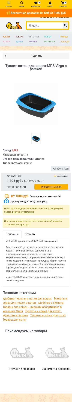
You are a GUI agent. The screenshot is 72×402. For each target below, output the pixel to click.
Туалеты (23, 56)
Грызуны (34, 37)
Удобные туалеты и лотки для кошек (27, 298)
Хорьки (33, 42)
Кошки (6, 37)
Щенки (19, 42)
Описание (12, 234)
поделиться (61, 168)
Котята (6, 42)
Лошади (65, 42)
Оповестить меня (51, 186)
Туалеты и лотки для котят (48, 315)
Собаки (20, 37)
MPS (15, 150)
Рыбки (47, 37)
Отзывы (30, 234)
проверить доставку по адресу (29, 201)
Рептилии (49, 42)
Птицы (64, 37)
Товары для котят (14, 319)
